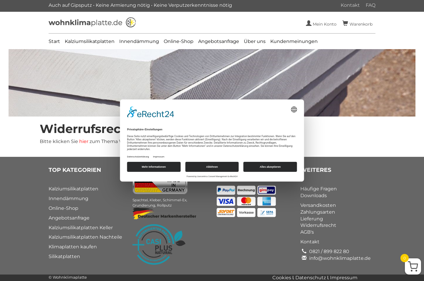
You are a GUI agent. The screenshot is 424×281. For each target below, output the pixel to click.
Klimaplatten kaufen (73, 247)
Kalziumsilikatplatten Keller (81, 227)
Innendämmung (139, 41)
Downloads (313, 195)
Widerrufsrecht (318, 225)
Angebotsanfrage (218, 41)
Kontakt (350, 5)
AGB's (307, 232)
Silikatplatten (64, 256)
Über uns (255, 41)
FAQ (370, 5)
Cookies (282, 277)
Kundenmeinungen (294, 41)
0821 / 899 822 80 (328, 251)
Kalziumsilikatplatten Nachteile (85, 237)
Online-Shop (178, 41)
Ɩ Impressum (342, 277)
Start (54, 41)
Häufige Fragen (318, 189)
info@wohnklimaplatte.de (339, 258)
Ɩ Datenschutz (309, 277)
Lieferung (311, 219)
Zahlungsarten (317, 212)
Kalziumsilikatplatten (90, 41)
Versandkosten (318, 205)
